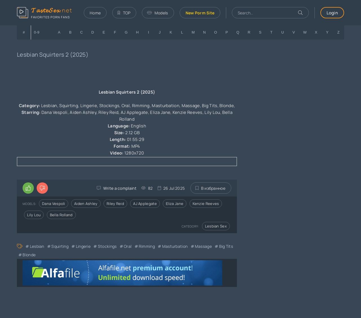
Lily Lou (34, 214)
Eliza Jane (174, 203)
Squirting (60, 246)
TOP (123, 13)
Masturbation (175, 246)
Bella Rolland (61, 214)
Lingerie (83, 246)
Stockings (107, 246)
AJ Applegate (145, 203)
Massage (203, 246)
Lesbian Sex (216, 226)
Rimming (147, 246)
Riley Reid (115, 203)
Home (95, 13)
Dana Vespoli (53, 203)
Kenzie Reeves (206, 203)
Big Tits (226, 246)
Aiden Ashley (86, 203)
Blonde (29, 254)
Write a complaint (120, 188)
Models (157, 13)
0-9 (36, 32)
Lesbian (37, 246)
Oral (127, 246)
